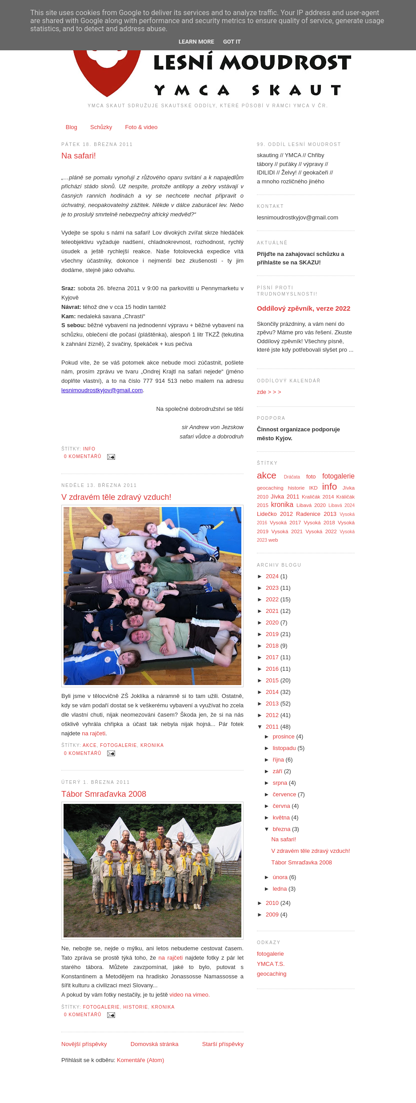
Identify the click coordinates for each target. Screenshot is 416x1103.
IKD (313, 488)
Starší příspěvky (223, 1044)
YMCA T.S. (271, 964)
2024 (273, 576)
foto (311, 476)
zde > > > (269, 392)
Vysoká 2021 (287, 531)
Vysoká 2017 (285, 522)
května (282, 817)
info (89, 448)
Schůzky (101, 127)
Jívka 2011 (285, 496)
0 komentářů (82, 456)
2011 (273, 726)
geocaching (270, 488)
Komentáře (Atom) (140, 1060)
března (282, 829)
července (285, 794)
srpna (281, 782)
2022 (273, 599)
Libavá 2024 (341, 505)
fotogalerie (118, 745)
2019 (273, 634)
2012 (273, 715)
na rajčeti (93, 733)
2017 (273, 657)
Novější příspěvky (84, 1044)
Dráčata (292, 476)
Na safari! (78, 155)
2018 (273, 645)
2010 (273, 903)
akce (90, 745)
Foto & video (141, 127)
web (273, 540)
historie (135, 1007)
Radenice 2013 (316, 514)
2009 (273, 914)
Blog (71, 127)
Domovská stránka (155, 1044)
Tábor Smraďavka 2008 (103, 794)
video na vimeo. (189, 994)
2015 (273, 680)
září (278, 771)
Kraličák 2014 (318, 496)
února (281, 877)
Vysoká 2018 (319, 522)
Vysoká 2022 (320, 531)
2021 (273, 611)
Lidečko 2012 (275, 514)
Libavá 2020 (311, 505)
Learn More (196, 41)
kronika (152, 745)
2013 (273, 703)
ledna (280, 888)
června (282, 806)
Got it (232, 41)
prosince (284, 736)
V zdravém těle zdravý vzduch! (116, 497)
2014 (273, 692)
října (279, 759)
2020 (273, 622)
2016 (273, 668)
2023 (273, 587)
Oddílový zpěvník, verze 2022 (303, 308)
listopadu (285, 748)
